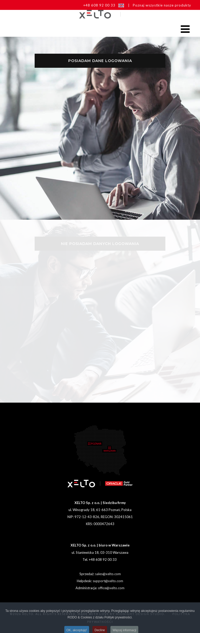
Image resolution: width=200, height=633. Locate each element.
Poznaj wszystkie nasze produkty (162, 5)
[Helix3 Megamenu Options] (187, 29)
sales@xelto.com (108, 574)
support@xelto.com (108, 581)
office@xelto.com (111, 588)
